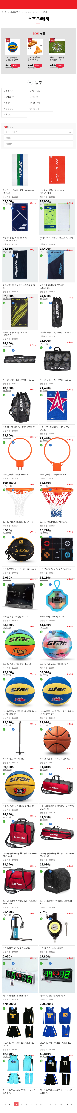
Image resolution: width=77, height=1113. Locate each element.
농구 (37, 12)
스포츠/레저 (15, 12)
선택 (45, 12)
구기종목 (27, 12)
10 (60, 1104)
